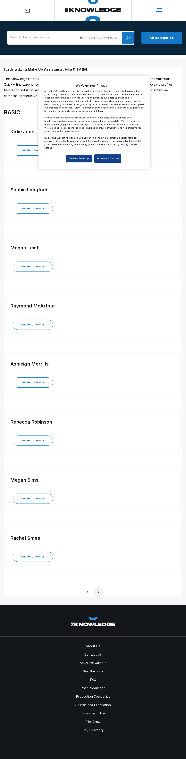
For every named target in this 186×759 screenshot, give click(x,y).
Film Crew (93, 722)
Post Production (93, 688)
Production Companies (93, 696)
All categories (162, 38)
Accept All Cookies (108, 158)
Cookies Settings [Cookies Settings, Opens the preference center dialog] (79, 158)
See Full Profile (33, 150)
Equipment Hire (93, 713)
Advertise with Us (93, 663)
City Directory (93, 730)
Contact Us (93, 654)
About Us (93, 646)
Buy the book (93, 671)
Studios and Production (93, 705)
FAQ (93, 680)
